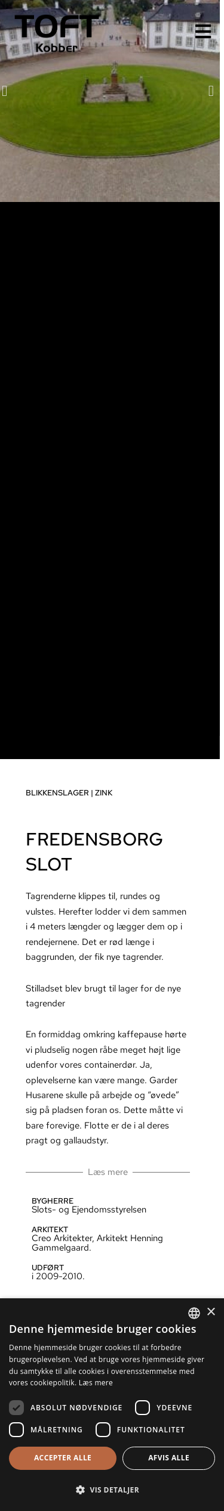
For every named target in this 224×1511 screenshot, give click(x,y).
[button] (192, 111)
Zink (85, 814)
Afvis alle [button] (168, 1458)
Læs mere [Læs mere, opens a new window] (96, 1383)
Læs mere (89, 1192)
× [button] (210, 1312)
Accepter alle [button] (62, 1458)
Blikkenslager (38, 814)
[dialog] (112, 1404)
